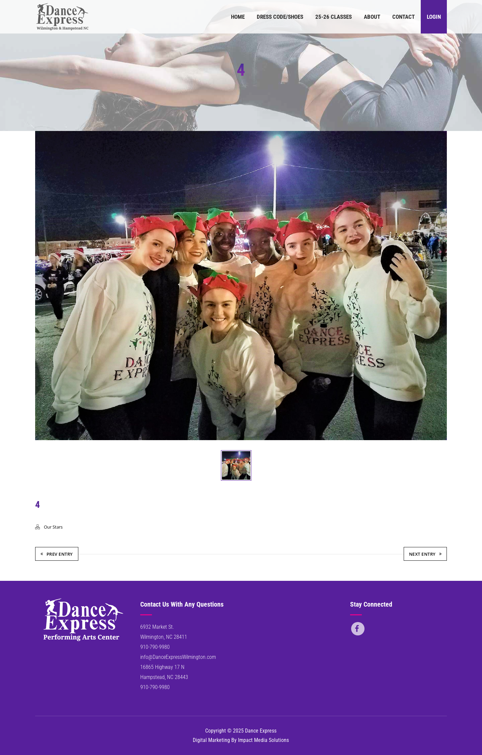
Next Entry (425, 554)
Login (434, 16)
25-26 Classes (333, 16)
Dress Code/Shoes (280, 16)
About (372, 16)
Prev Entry (57, 554)
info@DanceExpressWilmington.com (178, 657)
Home (238, 16)
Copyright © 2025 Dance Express (240, 731)
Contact (403, 16)
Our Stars (53, 527)
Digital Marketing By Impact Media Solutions (241, 740)
